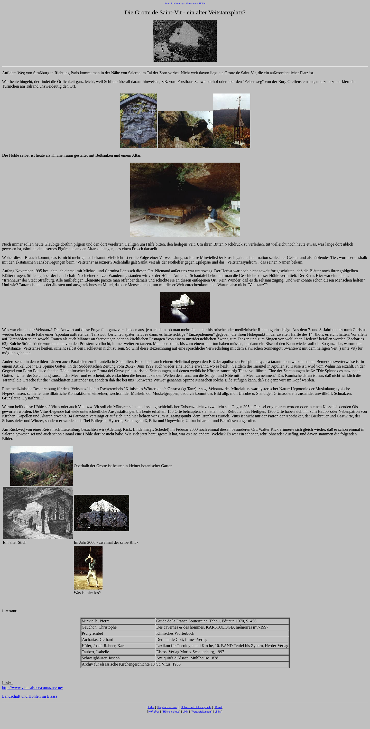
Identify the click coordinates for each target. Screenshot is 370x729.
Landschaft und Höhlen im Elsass (29, 696)
